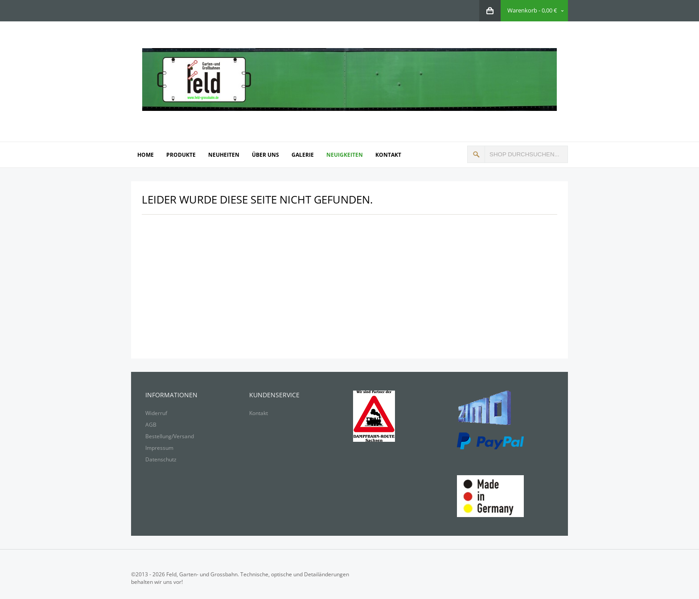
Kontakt (258, 413)
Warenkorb (522, 10)
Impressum (159, 448)
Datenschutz (161, 459)
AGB (150, 424)
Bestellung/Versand (169, 436)
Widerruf (156, 413)
